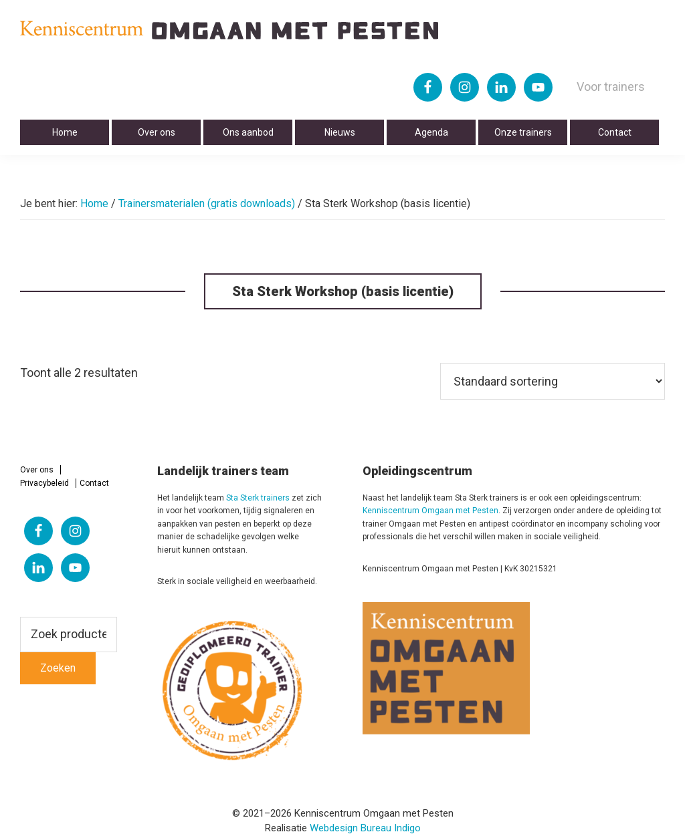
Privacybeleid (44, 483)
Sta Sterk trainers (258, 498)
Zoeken (58, 668)
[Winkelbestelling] (552, 381)
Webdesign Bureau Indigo (365, 828)
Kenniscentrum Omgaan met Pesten (430, 510)
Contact (94, 483)
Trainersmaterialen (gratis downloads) (206, 203)
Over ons (37, 469)
